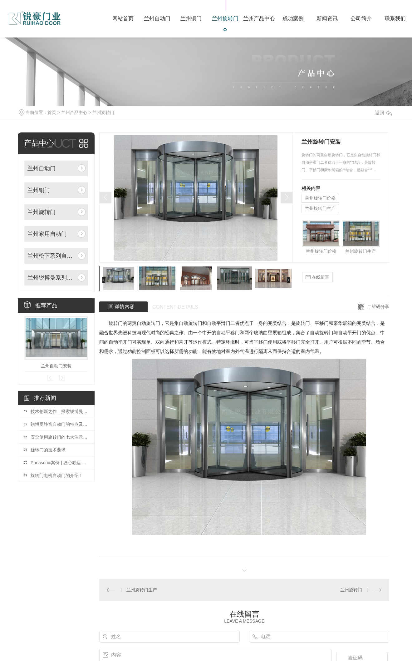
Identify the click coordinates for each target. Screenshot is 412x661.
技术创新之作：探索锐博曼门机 (59, 411)
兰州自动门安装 (56, 365)
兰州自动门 (41, 168)
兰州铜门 (38, 190)
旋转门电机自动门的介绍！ (57, 475)
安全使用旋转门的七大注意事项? (59, 437)
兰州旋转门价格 (320, 198)
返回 (383, 112)
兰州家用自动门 (47, 234)
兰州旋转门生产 (320, 208)
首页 (51, 112)
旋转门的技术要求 (48, 449)
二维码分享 (378, 306)
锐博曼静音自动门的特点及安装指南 (59, 424)
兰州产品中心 (74, 112)
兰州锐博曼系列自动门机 (51, 278)
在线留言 (317, 277)
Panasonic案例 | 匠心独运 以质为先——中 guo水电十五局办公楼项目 (59, 462)
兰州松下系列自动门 (51, 256)
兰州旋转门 (103, 112)
